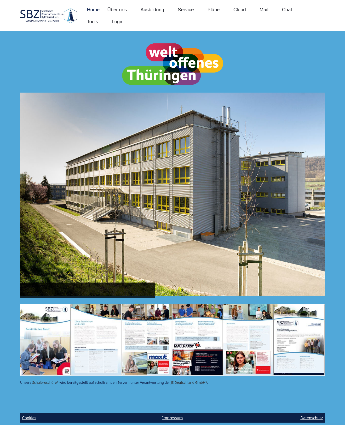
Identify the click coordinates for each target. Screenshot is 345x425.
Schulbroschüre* (45, 382)
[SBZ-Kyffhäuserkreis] (48, 16)
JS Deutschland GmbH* (189, 382)
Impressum (172, 417)
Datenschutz (311, 417)
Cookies (29, 417)
